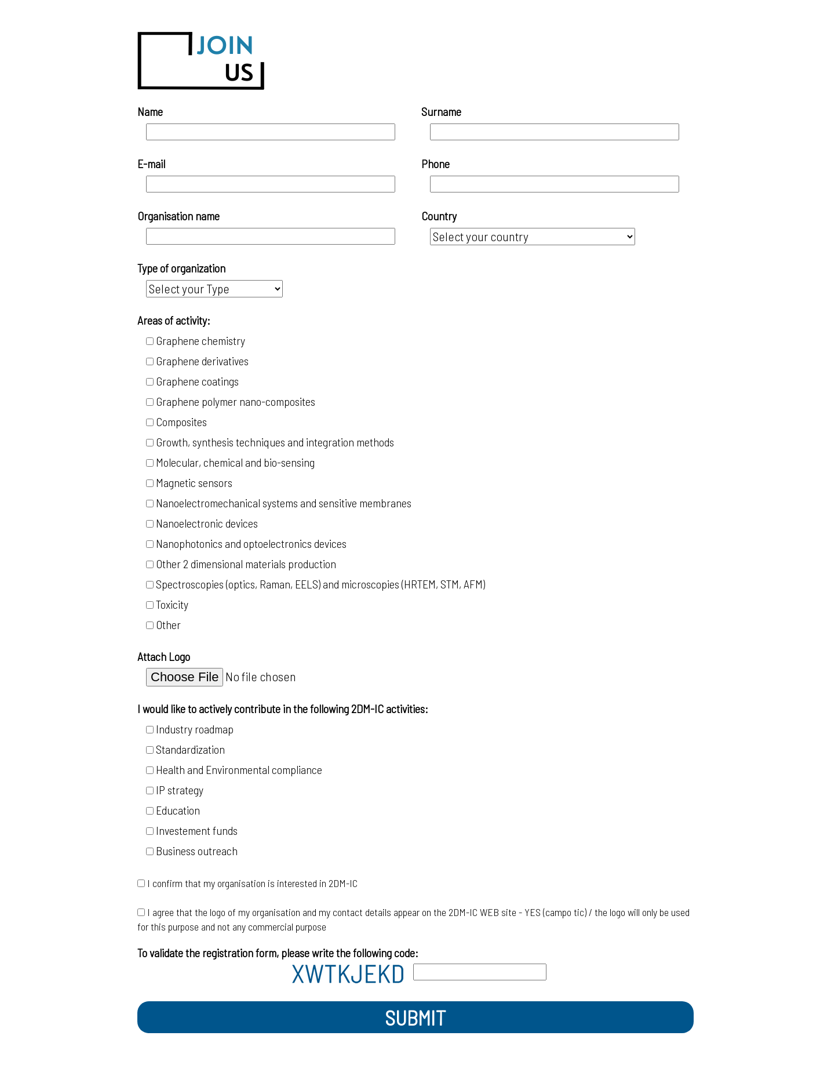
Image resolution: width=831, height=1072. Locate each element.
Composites (181, 421)
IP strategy (179, 790)
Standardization (190, 749)
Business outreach (197, 850)
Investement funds (197, 830)
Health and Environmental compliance (239, 769)
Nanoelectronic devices (207, 523)
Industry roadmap (195, 729)
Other (172, 624)
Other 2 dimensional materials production (246, 563)
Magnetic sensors (194, 482)
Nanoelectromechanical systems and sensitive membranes (283, 503)
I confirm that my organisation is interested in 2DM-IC (252, 883)
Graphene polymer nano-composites (235, 401)
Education (178, 810)
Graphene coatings (197, 381)
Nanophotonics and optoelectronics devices (251, 543)
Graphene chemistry (200, 340)
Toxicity (172, 604)
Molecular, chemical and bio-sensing (235, 462)
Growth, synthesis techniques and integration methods (275, 442)
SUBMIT (415, 1017)
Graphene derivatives (202, 361)
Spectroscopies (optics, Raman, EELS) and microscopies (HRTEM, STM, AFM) (320, 584)
